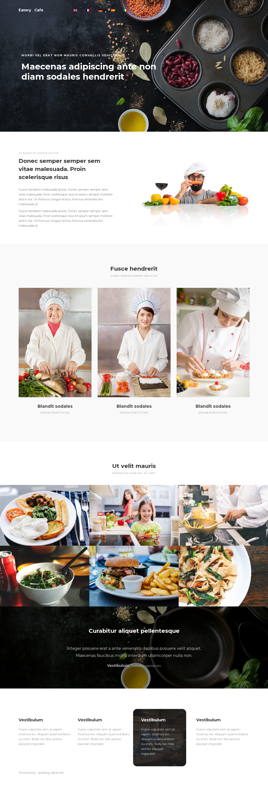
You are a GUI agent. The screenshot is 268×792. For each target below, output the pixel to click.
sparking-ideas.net (51, 773)
